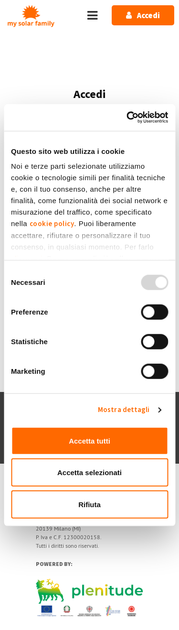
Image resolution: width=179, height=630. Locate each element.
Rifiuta (89, 504)
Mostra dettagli (124, 410)
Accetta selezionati (89, 472)
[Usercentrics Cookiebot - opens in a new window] (127, 117)
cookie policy (52, 224)
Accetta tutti (89, 440)
